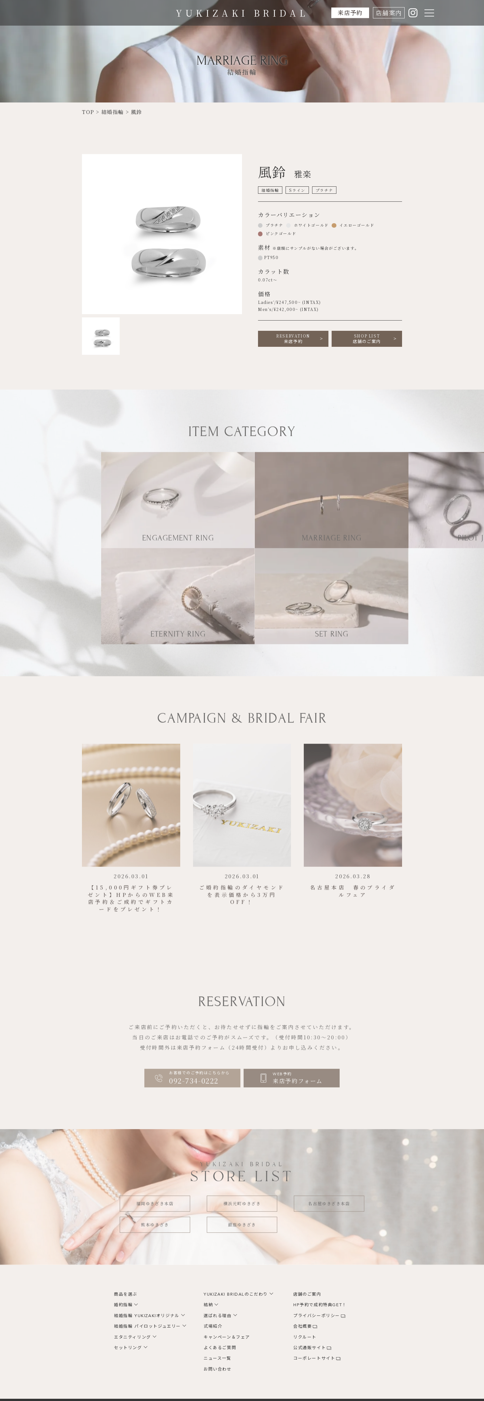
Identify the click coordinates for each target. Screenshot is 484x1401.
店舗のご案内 (367, 339)
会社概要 (302, 1326)
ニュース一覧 (217, 1358)
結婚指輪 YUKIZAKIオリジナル (147, 1316)
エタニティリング (132, 1337)
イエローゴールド (356, 225)
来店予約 (349, 12)
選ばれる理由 (218, 1316)
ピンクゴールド (280, 233)
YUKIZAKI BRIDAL (242, 12)
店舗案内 (388, 12)
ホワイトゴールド (310, 225)
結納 (208, 1305)
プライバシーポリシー (316, 1316)
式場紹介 (213, 1326)
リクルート (305, 1337)
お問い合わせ (218, 1369)
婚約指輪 (123, 1305)
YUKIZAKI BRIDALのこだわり (236, 1294)
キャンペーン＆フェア (227, 1337)
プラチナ (273, 225)
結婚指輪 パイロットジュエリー (147, 1326)
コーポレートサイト (314, 1358)
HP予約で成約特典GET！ (320, 1305)
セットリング (128, 1348)
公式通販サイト (309, 1348)
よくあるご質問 (220, 1348)
